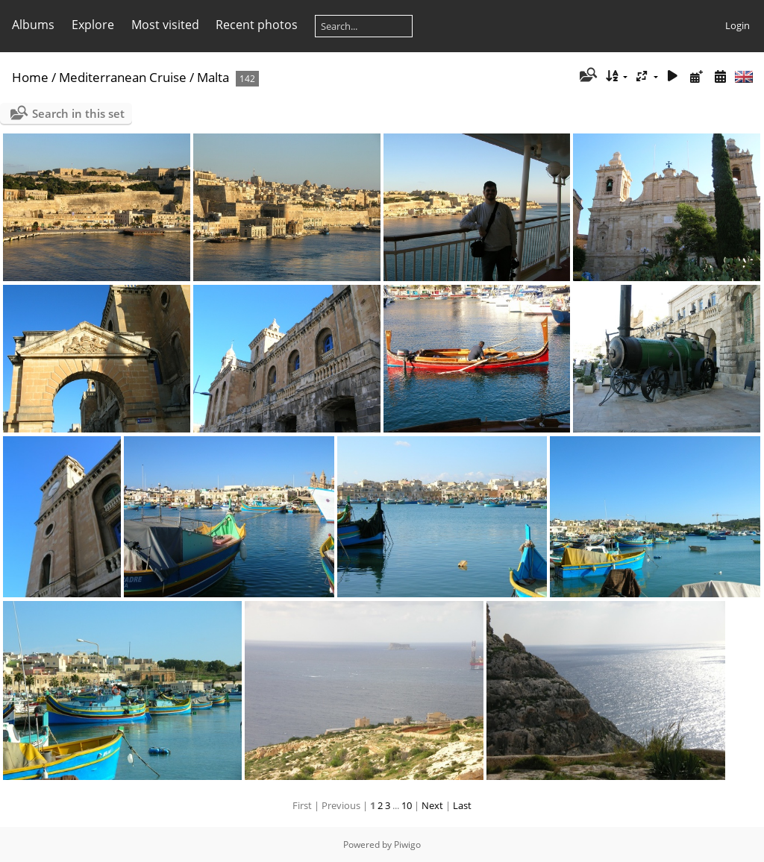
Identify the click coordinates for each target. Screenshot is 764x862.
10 (406, 805)
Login (737, 25)
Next (432, 805)
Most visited (165, 24)
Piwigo (407, 844)
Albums (33, 24)
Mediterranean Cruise (123, 77)
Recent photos (257, 24)
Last (462, 805)
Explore (93, 24)
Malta (213, 77)
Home (30, 77)
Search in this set (78, 113)
